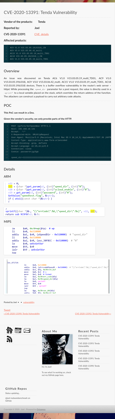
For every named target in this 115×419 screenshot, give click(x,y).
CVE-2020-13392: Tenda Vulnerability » (93, 313)
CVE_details (41, 34)
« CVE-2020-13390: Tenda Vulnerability (22, 313)
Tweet (7, 309)
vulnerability (28, 302)
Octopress (41, 409)
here (61, 375)
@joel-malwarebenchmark (16, 398)
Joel (49, 367)
